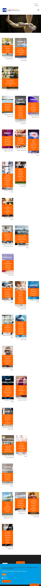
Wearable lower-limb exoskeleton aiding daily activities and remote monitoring (20, 175)
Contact (36, 3)
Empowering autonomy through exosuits (7, 49)
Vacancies (36, 5)
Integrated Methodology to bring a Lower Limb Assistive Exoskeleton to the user (33, 505)
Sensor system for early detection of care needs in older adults (7, 293)
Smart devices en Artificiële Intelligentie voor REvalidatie (7, 419)
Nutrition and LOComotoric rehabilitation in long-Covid (34, 292)
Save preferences (6, 581)
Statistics (5, 578)
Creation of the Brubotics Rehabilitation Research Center (8, 448)
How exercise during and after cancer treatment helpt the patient (20, 503)
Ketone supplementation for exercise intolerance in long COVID (8, 265)
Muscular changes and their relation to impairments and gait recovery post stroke (7, 180)
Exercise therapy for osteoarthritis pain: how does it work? (21, 447)
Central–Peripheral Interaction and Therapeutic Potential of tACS (10, 82)
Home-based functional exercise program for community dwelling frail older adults (20, 297)
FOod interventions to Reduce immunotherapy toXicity (7, 209)
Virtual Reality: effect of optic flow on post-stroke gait (7, 477)
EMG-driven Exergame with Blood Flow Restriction (7, 107)
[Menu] (38, 10)
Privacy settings (20, 562)
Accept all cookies (34, 585)
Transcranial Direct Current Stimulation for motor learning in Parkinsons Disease (8, 391)
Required (5, 576)
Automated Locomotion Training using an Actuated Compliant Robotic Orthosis (7, 537)
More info (4, 574)
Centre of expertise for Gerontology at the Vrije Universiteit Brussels (21, 239)
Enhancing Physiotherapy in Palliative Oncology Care (20, 141)
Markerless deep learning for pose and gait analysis (8, 328)
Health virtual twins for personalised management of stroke (34, 107)
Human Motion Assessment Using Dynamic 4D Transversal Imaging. (7, 360)
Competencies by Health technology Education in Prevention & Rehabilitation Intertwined (21, 328)
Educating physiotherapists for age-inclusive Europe (21, 51)
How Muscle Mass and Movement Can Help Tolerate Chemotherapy (7, 141)
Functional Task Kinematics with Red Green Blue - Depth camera (7, 507)
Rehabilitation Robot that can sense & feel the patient (7, 236)
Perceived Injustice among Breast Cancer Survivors (21, 390)
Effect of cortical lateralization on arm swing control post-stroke (33, 145)
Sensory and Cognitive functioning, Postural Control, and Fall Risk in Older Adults (20, 112)
